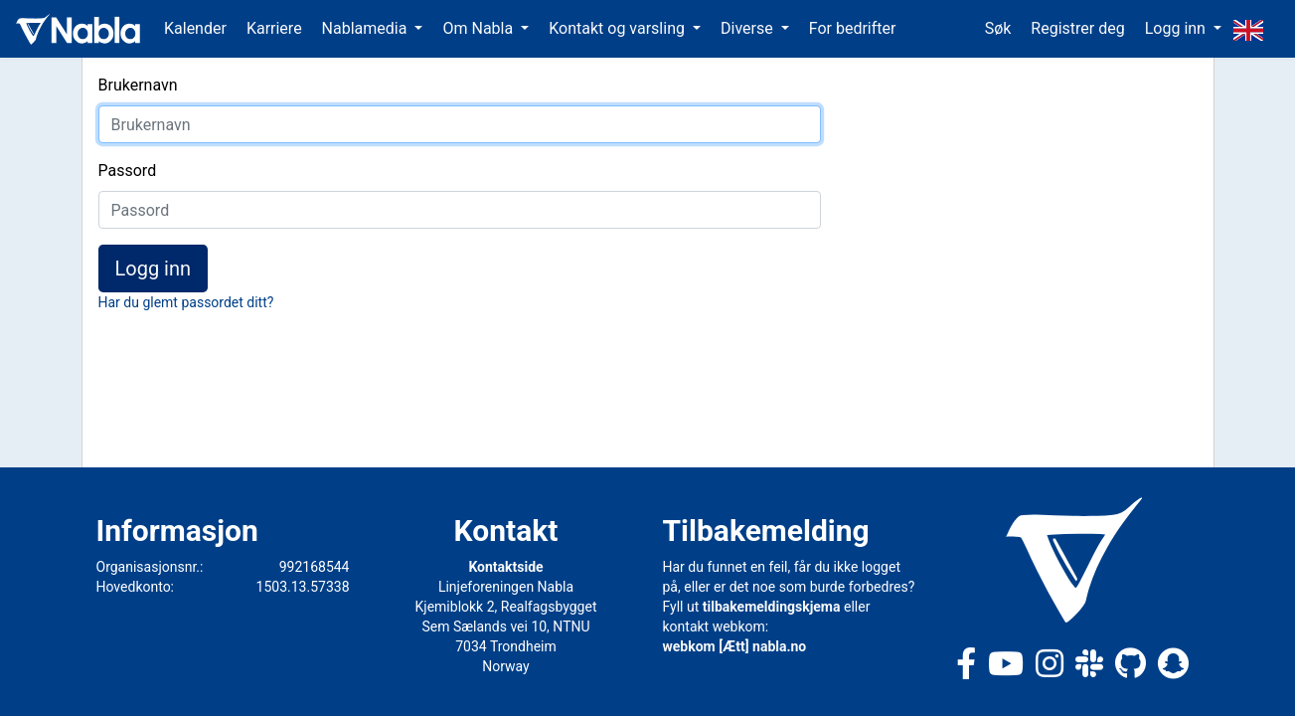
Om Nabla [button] (479, 28)
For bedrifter (852, 28)
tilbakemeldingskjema (772, 607)
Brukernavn (138, 85)
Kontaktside (505, 567)
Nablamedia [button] (366, 28)
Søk (998, 28)
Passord (127, 170)
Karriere (274, 28)
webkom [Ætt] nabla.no (735, 646)
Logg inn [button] (1177, 28)
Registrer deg (1077, 28)
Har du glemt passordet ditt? (186, 302)
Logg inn (153, 268)
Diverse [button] (749, 28)
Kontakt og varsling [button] (619, 28)
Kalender (195, 28)
